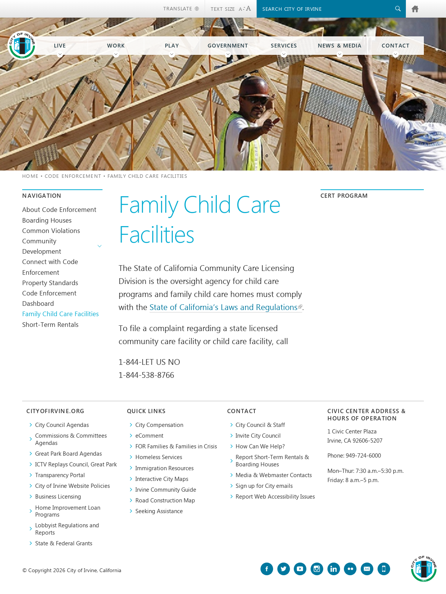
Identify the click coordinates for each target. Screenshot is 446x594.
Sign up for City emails (264, 485)
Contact (395, 45)
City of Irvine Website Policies (72, 485)
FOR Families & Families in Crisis (176, 446)
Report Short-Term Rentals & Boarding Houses (272, 460)
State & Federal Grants (63, 543)
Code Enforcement (73, 175)
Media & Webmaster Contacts (274, 475)
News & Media (339, 45)
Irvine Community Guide (165, 489)
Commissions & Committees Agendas (71, 439)
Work (116, 45)
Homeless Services (158, 457)
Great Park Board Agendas (68, 453)
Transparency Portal (60, 475)
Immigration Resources (164, 468)
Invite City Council (258, 435)
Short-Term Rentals (50, 324)
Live (60, 45)
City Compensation (159, 424)
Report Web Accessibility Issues (275, 496)
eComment (149, 435)
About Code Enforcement (59, 209)
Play (172, 45)
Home (30, 175)
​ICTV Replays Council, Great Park (76, 464)
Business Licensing (58, 496)
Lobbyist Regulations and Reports (67, 528)
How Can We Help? (260, 446)
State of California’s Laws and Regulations (226, 307)
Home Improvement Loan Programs (67, 511)
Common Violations (51, 230)
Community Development (41, 245)
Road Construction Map (165, 500)
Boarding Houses (47, 220)
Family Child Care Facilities (60, 313)
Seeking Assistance (159, 511)
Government (228, 45)
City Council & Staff (260, 424)
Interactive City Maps (161, 478)
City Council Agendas (62, 424)
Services (284, 45)
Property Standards (50, 282)
